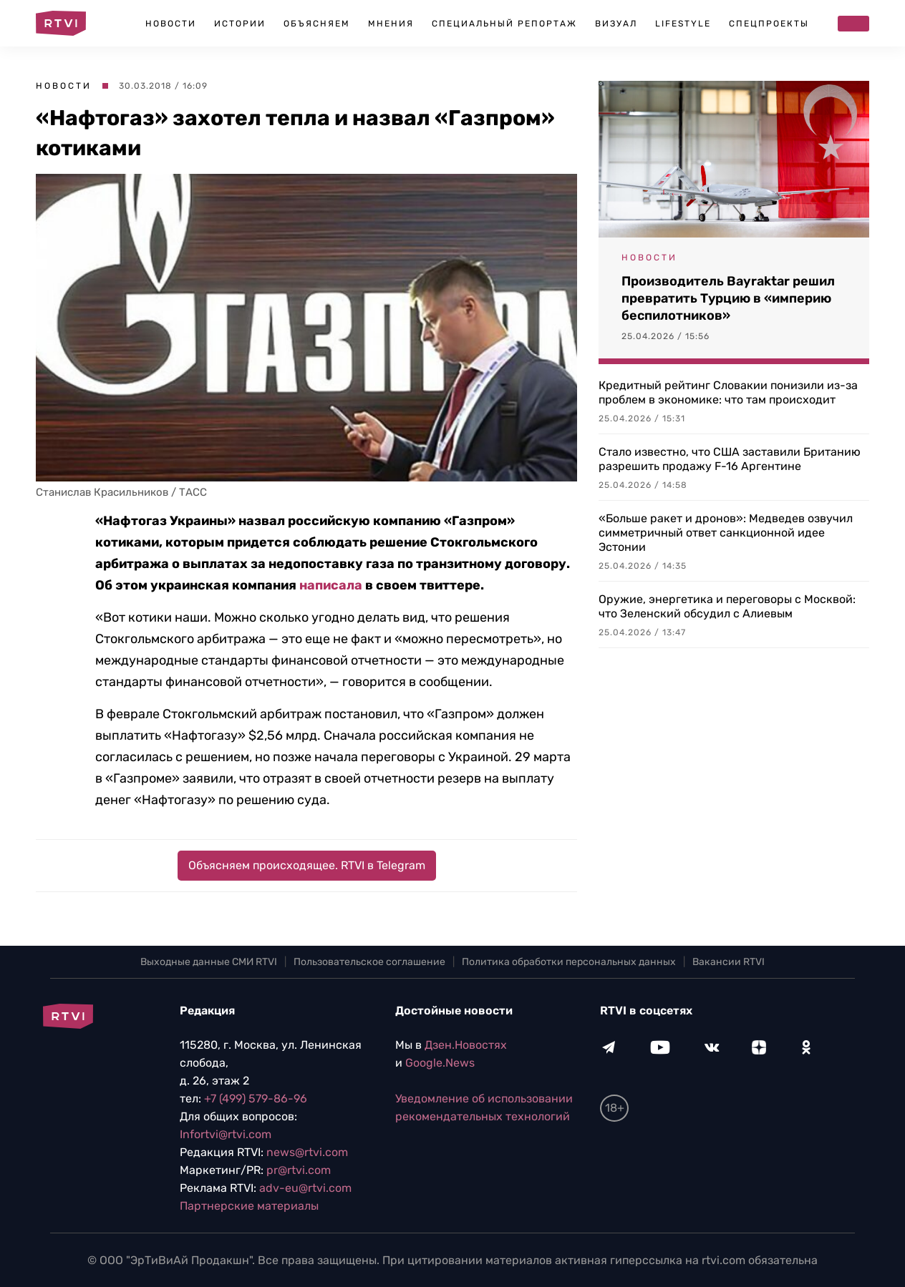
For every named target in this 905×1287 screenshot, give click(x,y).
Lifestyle (683, 24)
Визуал (616, 24)
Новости (170, 24)
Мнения (391, 24)
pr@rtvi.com (298, 1170)
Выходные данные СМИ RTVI (208, 962)
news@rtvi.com (307, 1152)
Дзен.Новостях (466, 1045)
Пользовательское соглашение (369, 962)
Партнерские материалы (249, 1206)
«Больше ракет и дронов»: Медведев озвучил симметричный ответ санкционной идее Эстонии (726, 533)
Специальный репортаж (504, 24)
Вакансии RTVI (728, 962)
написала (330, 585)
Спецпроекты (769, 24)
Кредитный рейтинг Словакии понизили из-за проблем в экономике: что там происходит (728, 392)
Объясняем (317, 24)
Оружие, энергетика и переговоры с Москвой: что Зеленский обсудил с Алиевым (727, 606)
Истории (240, 24)
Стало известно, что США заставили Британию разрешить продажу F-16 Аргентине (730, 459)
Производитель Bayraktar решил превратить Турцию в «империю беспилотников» (728, 298)
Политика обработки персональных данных (569, 962)
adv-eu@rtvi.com (305, 1188)
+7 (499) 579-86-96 (255, 1098)
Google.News (440, 1063)
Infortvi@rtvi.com (225, 1134)
